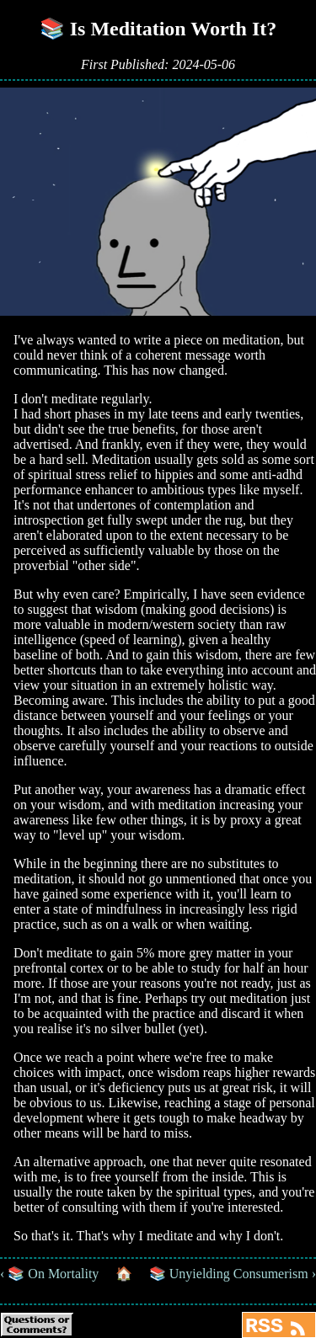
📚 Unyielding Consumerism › (232, 1273)
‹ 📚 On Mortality (49, 1273)
